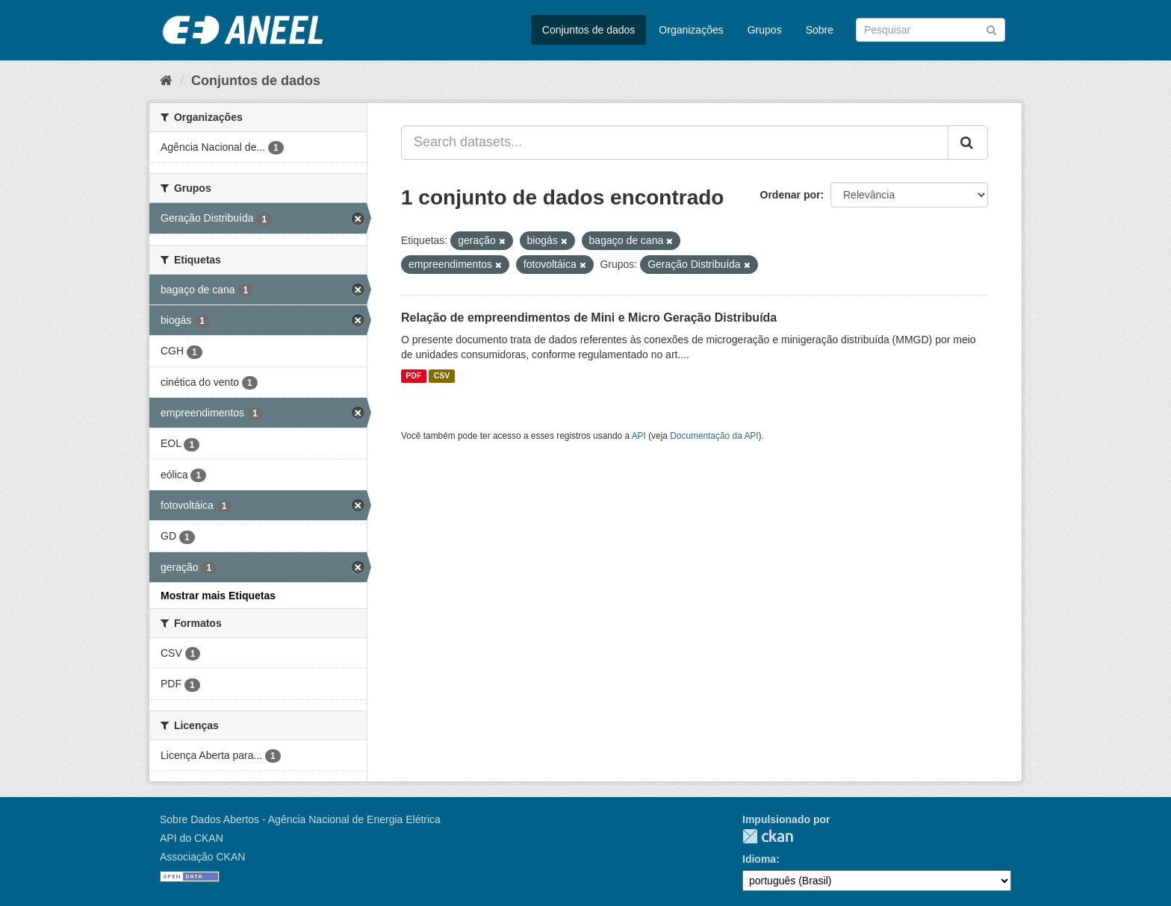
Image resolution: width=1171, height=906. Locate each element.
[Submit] (991, 28)
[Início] (166, 80)
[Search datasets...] (674, 142)
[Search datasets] (930, 30)
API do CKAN (191, 838)
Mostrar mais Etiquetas (218, 596)
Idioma (759, 859)
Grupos (765, 30)
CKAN (767, 836)
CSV (442, 376)
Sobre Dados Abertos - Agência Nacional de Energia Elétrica (300, 819)
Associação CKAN (202, 857)
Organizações (691, 30)
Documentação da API (714, 436)
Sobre (819, 30)
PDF (413, 376)
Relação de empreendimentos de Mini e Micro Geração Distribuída (589, 317)
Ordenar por (790, 195)
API (639, 436)
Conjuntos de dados (589, 30)
